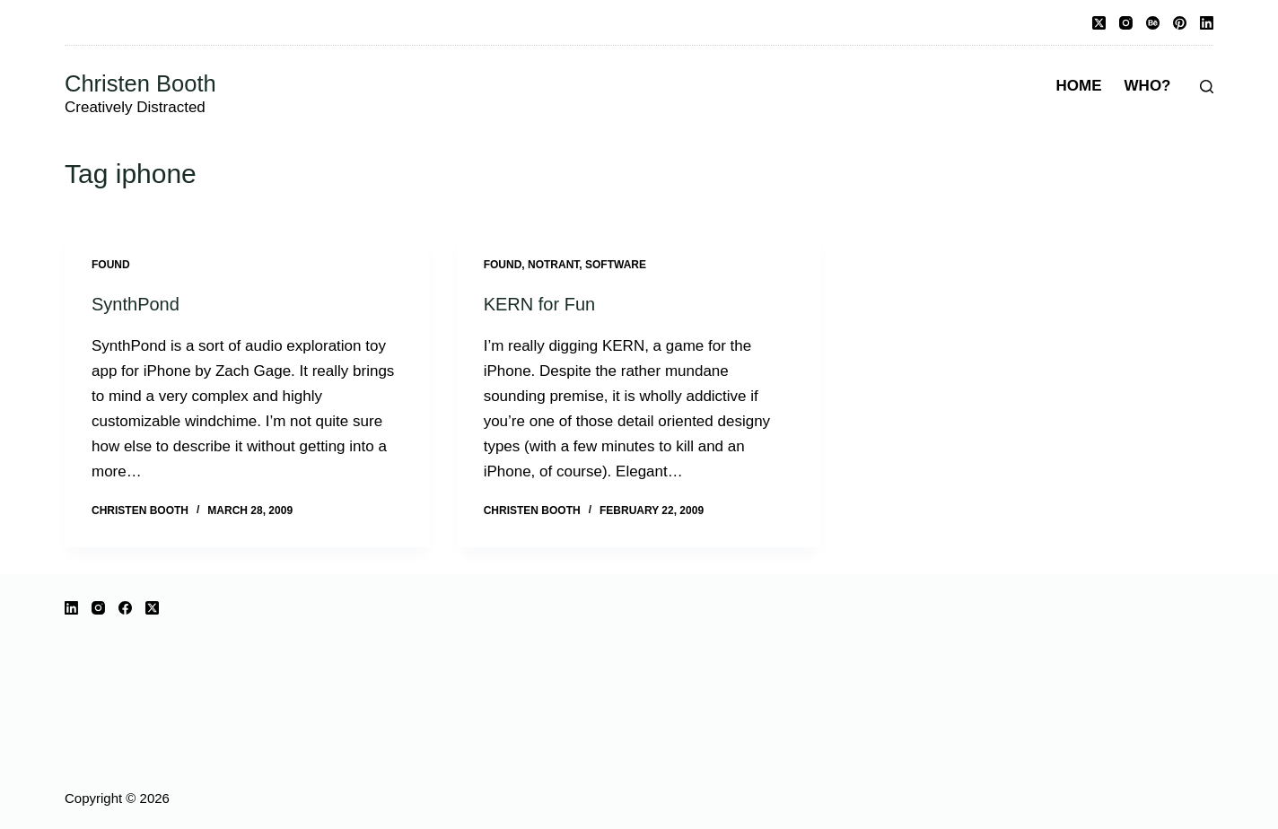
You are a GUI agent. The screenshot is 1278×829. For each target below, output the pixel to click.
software (615, 264)
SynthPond (135, 304)
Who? (1148, 85)
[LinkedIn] (1206, 23)
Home (1079, 85)
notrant (553, 264)
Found (111, 264)
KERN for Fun (539, 304)
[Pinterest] (1179, 23)
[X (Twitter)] (1099, 23)
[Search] (1206, 86)
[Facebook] (125, 608)
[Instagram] (1126, 23)
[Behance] (1153, 23)
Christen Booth (140, 83)
